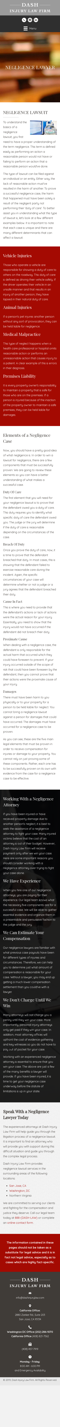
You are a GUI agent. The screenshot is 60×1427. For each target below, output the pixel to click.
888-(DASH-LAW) (26, 1218)
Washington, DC (19, 1191)
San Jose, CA (17, 1186)
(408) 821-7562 (40, 1336)
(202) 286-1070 (44, 1331)
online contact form (20, 1223)
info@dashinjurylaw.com (30, 1297)
